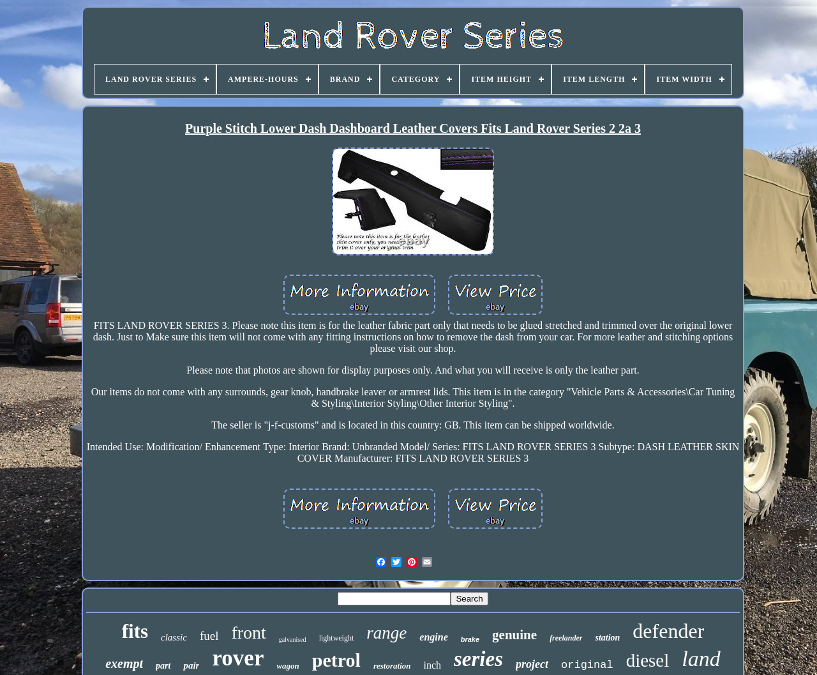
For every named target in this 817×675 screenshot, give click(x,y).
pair (191, 665)
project (532, 664)
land (701, 659)
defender (668, 630)
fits (135, 631)
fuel (209, 635)
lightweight (336, 637)
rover (238, 658)
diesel (648, 660)
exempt (124, 663)
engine (433, 637)
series (478, 659)
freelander (566, 637)
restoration (392, 666)
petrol (336, 660)
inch (432, 665)
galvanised (292, 639)
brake (470, 639)
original (587, 665)
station (607, 637)
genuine (514, 634)
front (248, 632)
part (163, 666)
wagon (287, 666)
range (386, 632)
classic (174, 637)
